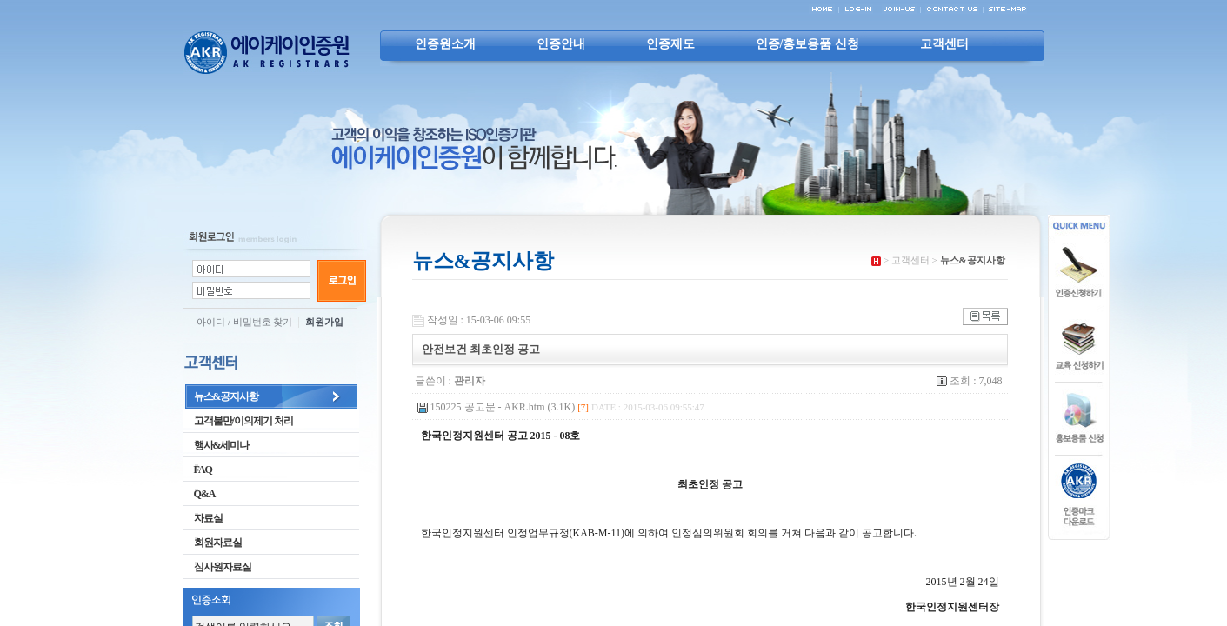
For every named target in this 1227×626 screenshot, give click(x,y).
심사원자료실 (217, 567)
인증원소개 (445, 43)
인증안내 (561, 43)
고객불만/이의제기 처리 (238, 421)
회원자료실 (212, 542)
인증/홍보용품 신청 (807, 43)
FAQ (197, 469)
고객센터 (944, 43)
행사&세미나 (216, 445)
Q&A (199, 494)
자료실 (203, 518)
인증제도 (670, 43)
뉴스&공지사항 (221, 396)
